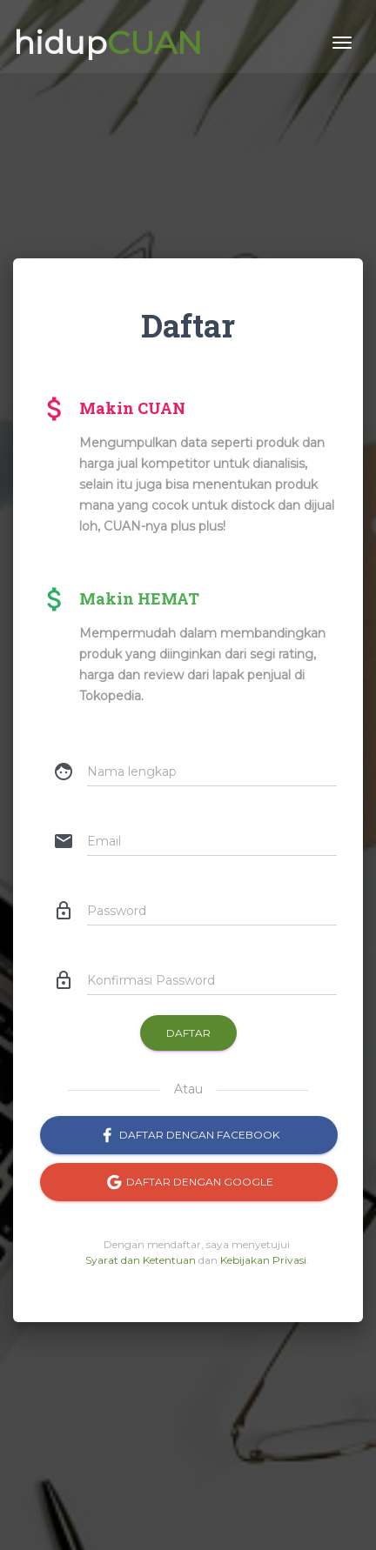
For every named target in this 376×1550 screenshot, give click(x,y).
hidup (107, 39)
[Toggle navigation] (342, 39)
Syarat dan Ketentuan (140, 1259)
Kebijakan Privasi (263, 1259)
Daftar (188, 1032)
